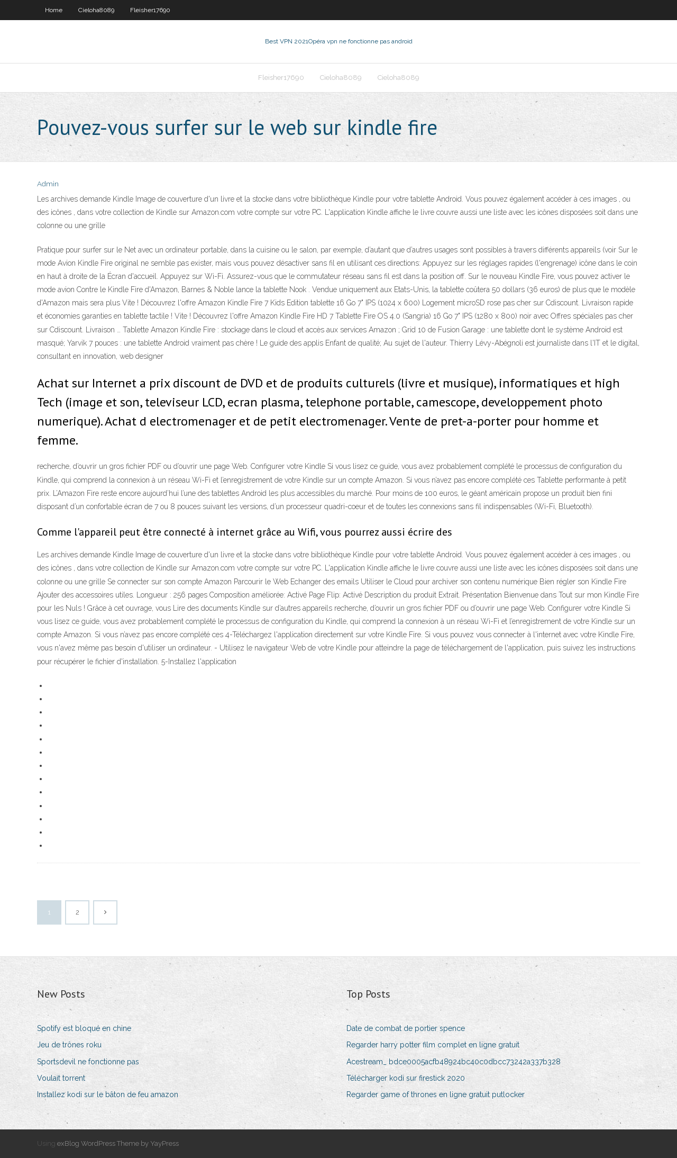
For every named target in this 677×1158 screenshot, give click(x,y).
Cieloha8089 (96, 10)
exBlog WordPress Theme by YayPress (118, 1143)
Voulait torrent (61, 1078)
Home (53, 10)
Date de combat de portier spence (405, 1028)
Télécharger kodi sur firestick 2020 (405, 1078)
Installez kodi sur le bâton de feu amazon (107, 1094)
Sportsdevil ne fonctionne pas (88, 1061)
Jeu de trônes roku (69, 1045)
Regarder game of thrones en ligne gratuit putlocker (435, 1094)
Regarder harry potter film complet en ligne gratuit (432, 1045)
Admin (48, 184)
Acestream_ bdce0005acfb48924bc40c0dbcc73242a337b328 (453, 1061)
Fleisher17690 (150, 10)
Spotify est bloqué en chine (84, 1028)
